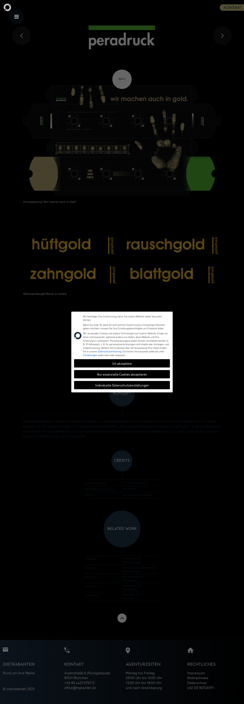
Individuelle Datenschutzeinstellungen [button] (122, 383)
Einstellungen (90, 353)
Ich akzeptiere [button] (122, 361)
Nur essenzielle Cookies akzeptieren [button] (122, 372)
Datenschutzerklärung (109, 349)
